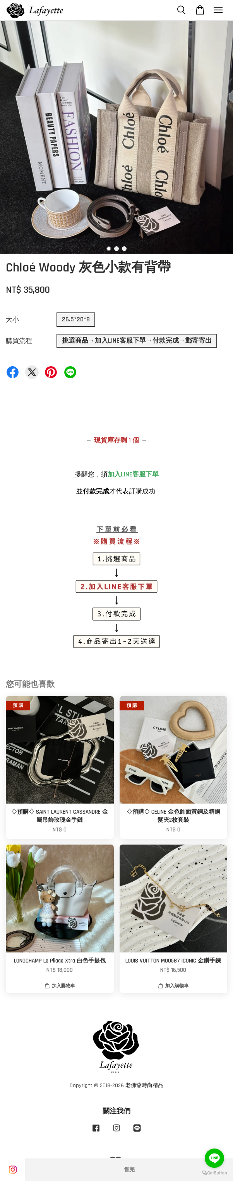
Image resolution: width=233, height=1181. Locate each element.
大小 (12, 320)
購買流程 (19, 341)
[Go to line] (214, 1158)
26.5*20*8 (76, 319)
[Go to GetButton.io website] (214, 1173)
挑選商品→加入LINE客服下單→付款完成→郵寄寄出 (137, 340)
